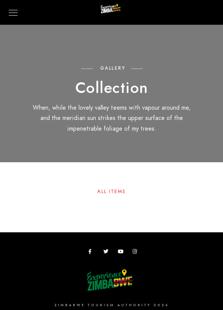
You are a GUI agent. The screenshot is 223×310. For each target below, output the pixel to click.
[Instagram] (136, 253)
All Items (111, 191)
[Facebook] (92, 253)
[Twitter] (107, 253)
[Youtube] (121, 253)
